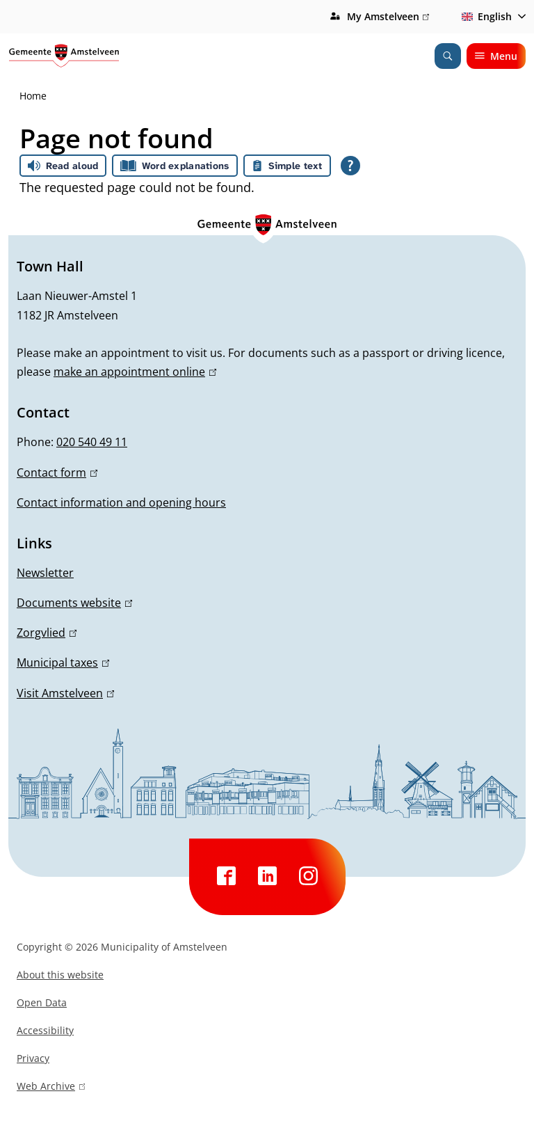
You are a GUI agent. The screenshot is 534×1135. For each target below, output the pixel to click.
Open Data (42, 1002)
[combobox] (491, 16)
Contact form (57, 472)
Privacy (33, 1058)
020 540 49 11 (91, 442)
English (484, 16)
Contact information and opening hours (121, 502)
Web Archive (51, 1087)
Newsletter (45, 572)
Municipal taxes (63, 662)
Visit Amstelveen (65, 693)
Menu (496, 56)
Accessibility (45, 1030)
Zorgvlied (46, 632)
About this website (60, 974)
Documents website (74, 602)
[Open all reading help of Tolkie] (350, 165)
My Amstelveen (388, 16)
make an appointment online (135, 371)
